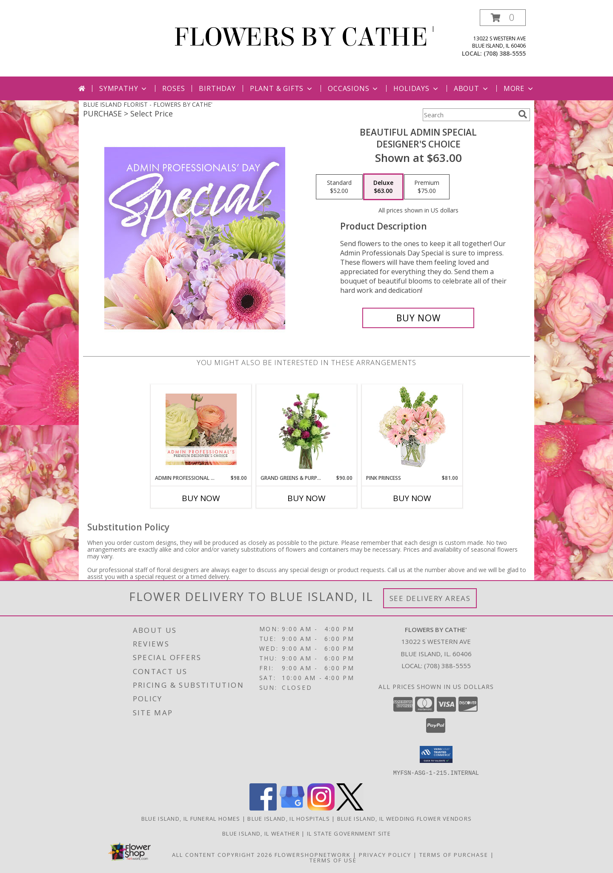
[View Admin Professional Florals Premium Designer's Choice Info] (201, 429)
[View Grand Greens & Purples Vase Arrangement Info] (306, 429)
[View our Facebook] (263, 808)
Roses (173, 88)
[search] (523, 114)
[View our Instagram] (321, 808)
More (519, 88)
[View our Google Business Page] (292, 808)
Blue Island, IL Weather (261, 833)
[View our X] (350, 808)
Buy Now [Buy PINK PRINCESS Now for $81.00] (412, 498)
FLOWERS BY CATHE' (307, 37)
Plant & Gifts (282, 88)
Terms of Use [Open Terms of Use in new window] (333, 860)
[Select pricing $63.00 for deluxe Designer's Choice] (383, 187)
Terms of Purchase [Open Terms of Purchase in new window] (453, 854)
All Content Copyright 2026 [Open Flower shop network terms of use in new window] (222, 854)
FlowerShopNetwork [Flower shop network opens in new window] (313, 854)
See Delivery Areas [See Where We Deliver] (430, 598)
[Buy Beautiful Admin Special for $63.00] (418, 318)
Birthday (217, 88)
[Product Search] (468, 115)
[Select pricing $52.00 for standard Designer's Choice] (339, 187)
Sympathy (123, 88)
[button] (503, 17)
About (472, 88)
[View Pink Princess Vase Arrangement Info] (412, 429)
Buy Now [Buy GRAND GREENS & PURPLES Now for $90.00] (306, 498)
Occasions (353, 88)
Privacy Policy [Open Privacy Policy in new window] (385, 854)
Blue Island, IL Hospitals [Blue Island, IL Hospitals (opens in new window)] (288, 818)
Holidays (416, 88)
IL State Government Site (349, 833)
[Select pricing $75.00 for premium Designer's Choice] (426, 187)
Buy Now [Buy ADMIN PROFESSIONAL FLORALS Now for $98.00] (201, 498)
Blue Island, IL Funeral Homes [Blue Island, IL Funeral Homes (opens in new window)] (191, 818)
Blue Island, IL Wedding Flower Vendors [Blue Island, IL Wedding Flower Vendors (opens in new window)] (404, 818)
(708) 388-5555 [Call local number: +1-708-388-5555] (505, 53)
